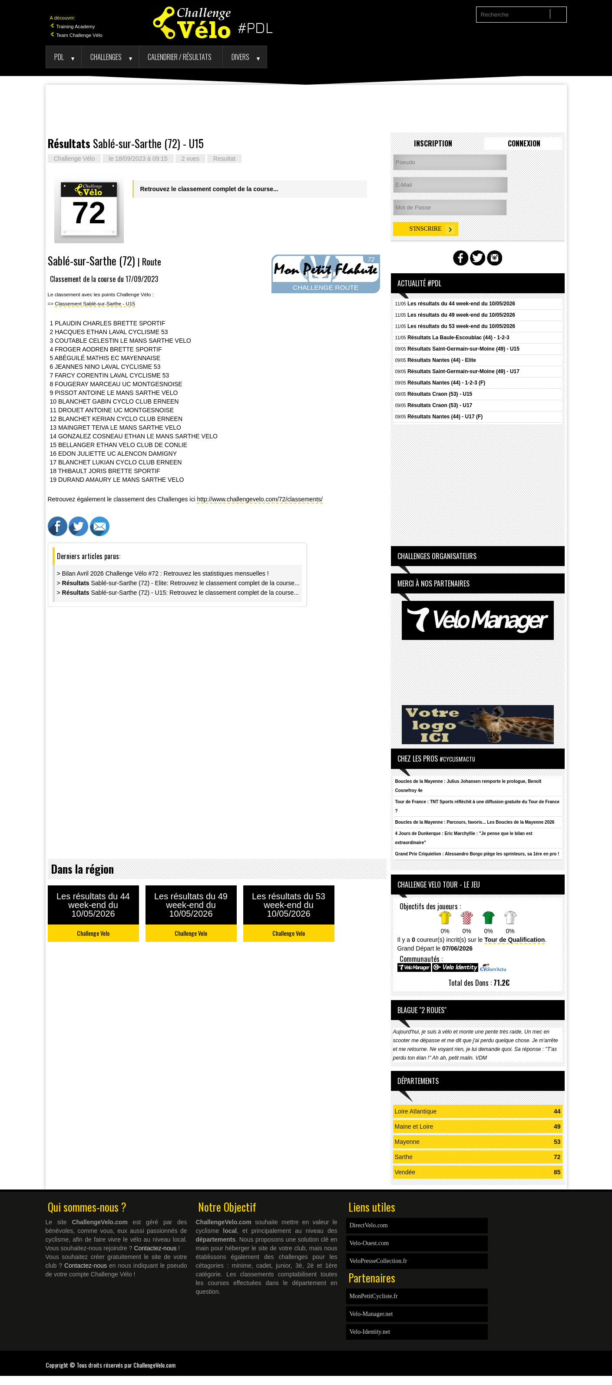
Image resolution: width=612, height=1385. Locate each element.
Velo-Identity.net (370, 1332)
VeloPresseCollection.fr (378, 1261)
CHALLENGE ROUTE (325, 287)
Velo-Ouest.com (369, 1243)
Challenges (106, 56)
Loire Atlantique (416, 1111)
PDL (59, 56)
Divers (240, 56)
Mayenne (407, 1141)
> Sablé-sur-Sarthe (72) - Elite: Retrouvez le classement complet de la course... (178, 583)
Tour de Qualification (514, 939)
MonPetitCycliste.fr (374, 1296)
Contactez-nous (155, 1248)
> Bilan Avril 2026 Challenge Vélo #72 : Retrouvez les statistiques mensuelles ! (163, 573)
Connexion (524, 143)
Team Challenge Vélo (76, 35)
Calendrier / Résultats (180, 56)
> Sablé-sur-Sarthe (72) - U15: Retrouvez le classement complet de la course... (178, 592)
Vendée (405, 1172)
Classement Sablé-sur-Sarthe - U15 (95, 303)
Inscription (433, 143)
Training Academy (72, 26)
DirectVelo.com (369, 1225)
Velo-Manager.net (371, 1314)
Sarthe (404, 1156)
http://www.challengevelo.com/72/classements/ (259, 499)
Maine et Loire (414, 1126)
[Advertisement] (306, 108)
